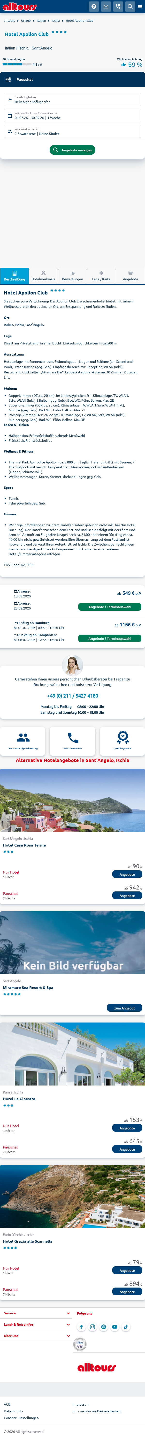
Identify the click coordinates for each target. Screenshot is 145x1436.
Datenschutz (13, 1411)
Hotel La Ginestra (19, 1098)
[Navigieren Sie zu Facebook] (81, 1327)
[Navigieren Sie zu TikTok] (126, 1327)
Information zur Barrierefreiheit (97, 1411)
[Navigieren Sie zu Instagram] (92, 1327)
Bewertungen (72, 275)
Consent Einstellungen (21, 1417)
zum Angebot (124, 1008)
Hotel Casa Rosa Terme (24, 845)
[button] (36, 1313)
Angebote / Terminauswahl (109, 607)
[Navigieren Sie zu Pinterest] (103, 1327)
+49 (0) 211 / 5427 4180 (72, 696)
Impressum (81, 1404)
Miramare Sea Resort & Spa (28, 987)
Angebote (130, 275)
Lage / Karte (101, 275)
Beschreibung (14, 275)
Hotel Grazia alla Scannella (27, 1241)
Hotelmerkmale (43, 275)
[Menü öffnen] (140, 6)
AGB (7, 1404)
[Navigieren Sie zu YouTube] (114, 1327)
